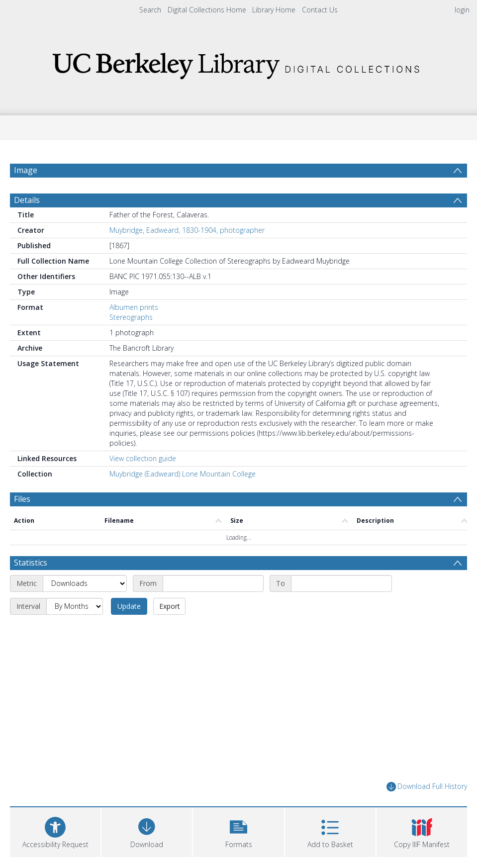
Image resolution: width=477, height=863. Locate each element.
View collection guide (142, 458)
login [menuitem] (462, 9)
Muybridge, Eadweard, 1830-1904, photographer (187, 230)
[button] (238, 831)
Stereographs (131, 317)
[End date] (341, 583)
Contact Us (320, 9)
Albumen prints (133, 307)
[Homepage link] (239, 63)
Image (25, 170)
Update (129, 606)
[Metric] (85, 583)
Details (27, 199)
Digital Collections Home (207, 9)
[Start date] (213, 583)
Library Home (273, 9)
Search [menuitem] (150, 9)
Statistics (30, 562)
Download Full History (426, 786)
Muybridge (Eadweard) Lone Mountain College (182, 474)
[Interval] (74, 606)
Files (22, 498)
